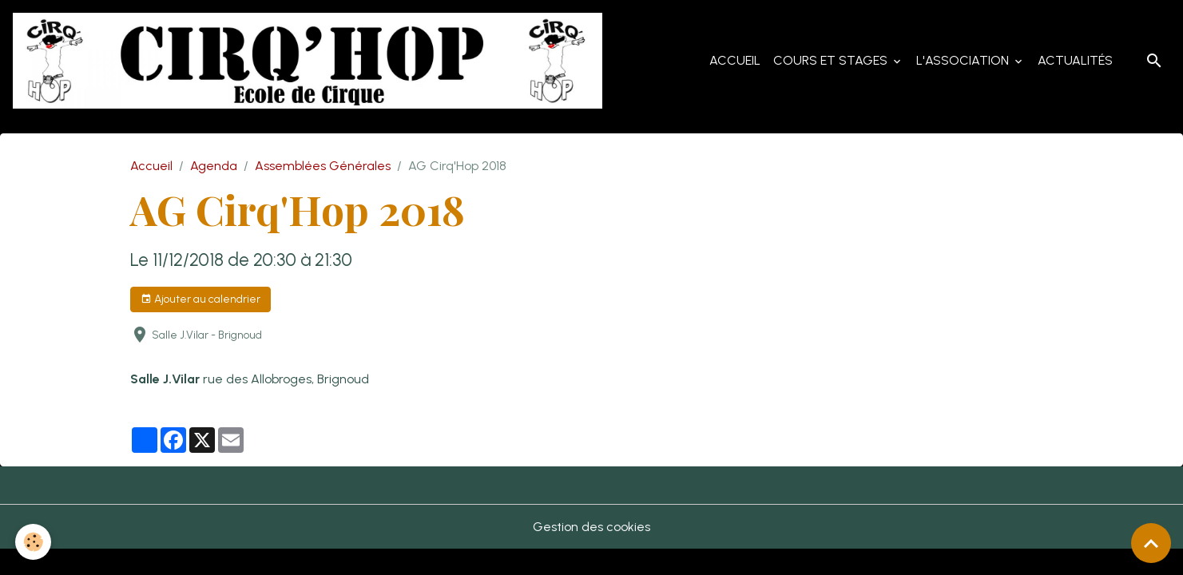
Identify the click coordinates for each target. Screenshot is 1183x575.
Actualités (1075, 60)
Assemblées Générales (323, 165)
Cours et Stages (832, 60)
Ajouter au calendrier (200, 299)
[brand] (311, 61)
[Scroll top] (1151, 543)
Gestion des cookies (591, 526)
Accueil (734, 60)
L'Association (964, 60)
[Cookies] (34, 542)
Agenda (213, 165)
